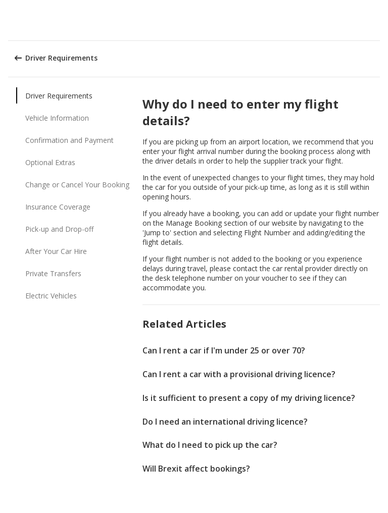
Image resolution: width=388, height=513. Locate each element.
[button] (377, 20)
